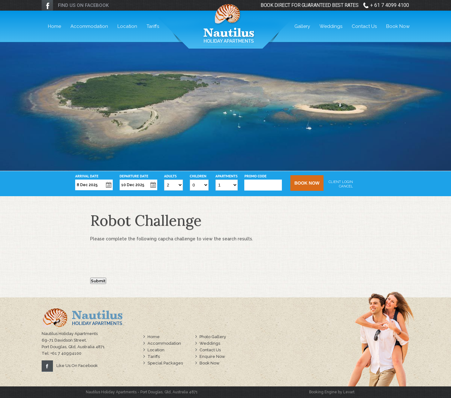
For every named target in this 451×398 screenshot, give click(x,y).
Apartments (226, 176)
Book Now (398, 26)
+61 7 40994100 (65, 353)
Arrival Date (86, 176)
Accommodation (89, 26)
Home (54, 26)
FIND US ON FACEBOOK (83, 5)
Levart (349, 392)
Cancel (346, 186)
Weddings (330, 26)
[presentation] (137, 261)
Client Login (341, 182)
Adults (170, 176)
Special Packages (165, 363)
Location (127, 26)
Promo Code (255, 176)
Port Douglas (151, 392)
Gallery (302, 26)
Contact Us (364, 26)
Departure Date (134, 176)
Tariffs (153, 26)
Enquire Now (212, 356)
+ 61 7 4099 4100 (389, 5)
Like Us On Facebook (77, 365)
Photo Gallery (213, 336)
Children (198, 176)
